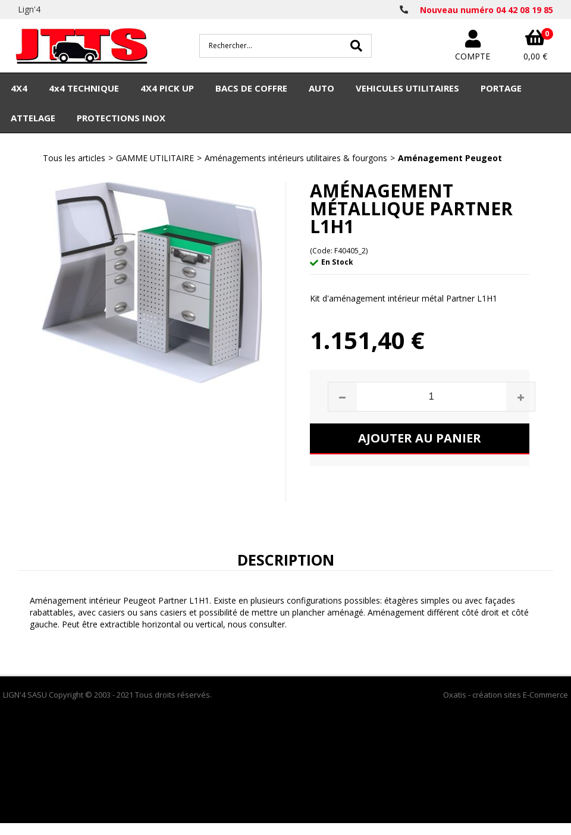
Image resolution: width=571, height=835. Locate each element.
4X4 (19, 88)
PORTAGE (501, 88)
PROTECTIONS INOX (121, 118)
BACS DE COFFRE (251, 88)
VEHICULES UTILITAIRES (407, 88)
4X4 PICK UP (167, 88)
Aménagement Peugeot (450, 158)
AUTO (321, 88)
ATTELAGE (33, 118)
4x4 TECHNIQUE (84, 88)
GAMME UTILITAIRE (155, 158)
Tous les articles (74, 158)
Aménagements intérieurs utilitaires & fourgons (296, 158)
